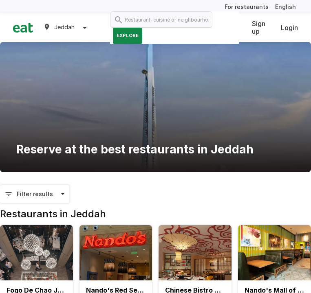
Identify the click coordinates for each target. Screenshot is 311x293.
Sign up (258, 27)
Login (289, 28)
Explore (128, 35)
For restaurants (247, 6)
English (285, 6)
